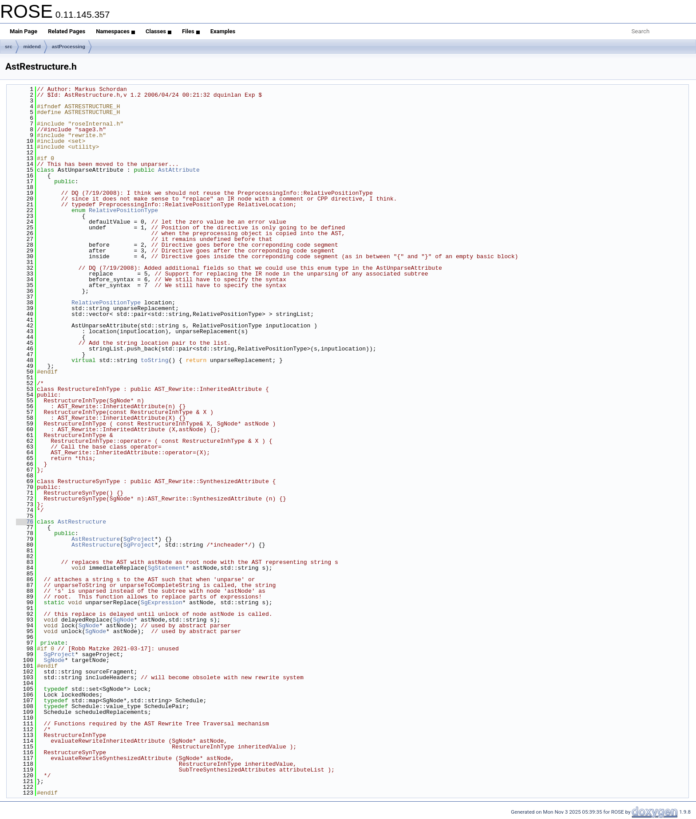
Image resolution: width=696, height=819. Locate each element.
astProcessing (68, 46)
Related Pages (66, 31)
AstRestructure (82, 522)
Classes (158, 31)
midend (32, 46)
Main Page (23, 31)
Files (191, 31)
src (8, 46)
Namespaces (115, 31)
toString (154, 360)
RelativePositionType (123, 210)
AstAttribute (179, 170)
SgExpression (161, 602)
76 (24, 522)
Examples (223, 31)
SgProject (138, 539)
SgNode (123, 620)
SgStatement (167, 568)
